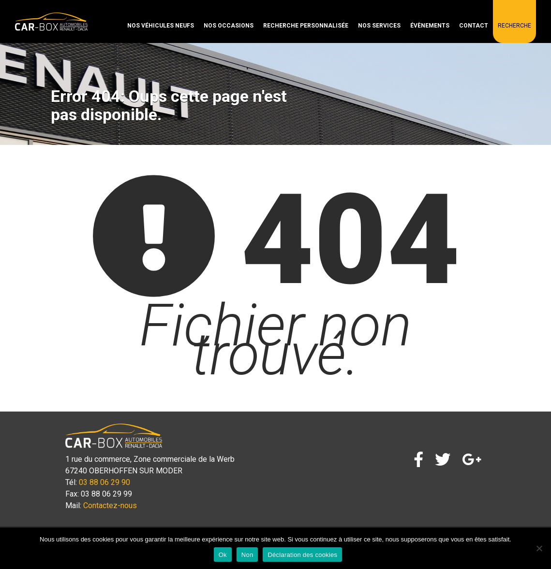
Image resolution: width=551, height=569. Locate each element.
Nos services (379, 25)
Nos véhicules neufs (160, 25)
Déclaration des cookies (302, 554)
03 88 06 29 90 (104, 482)
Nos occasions (228, 25)
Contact (473, 25)
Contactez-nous (110, 505)
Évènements (429, 25)
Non (247, 554)
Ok (223, 554)
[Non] (539, 548)
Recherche (514, 25)
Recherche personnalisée (305, 25)
